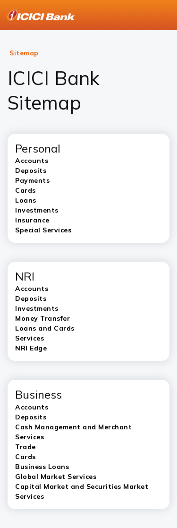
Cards (25, 456)
